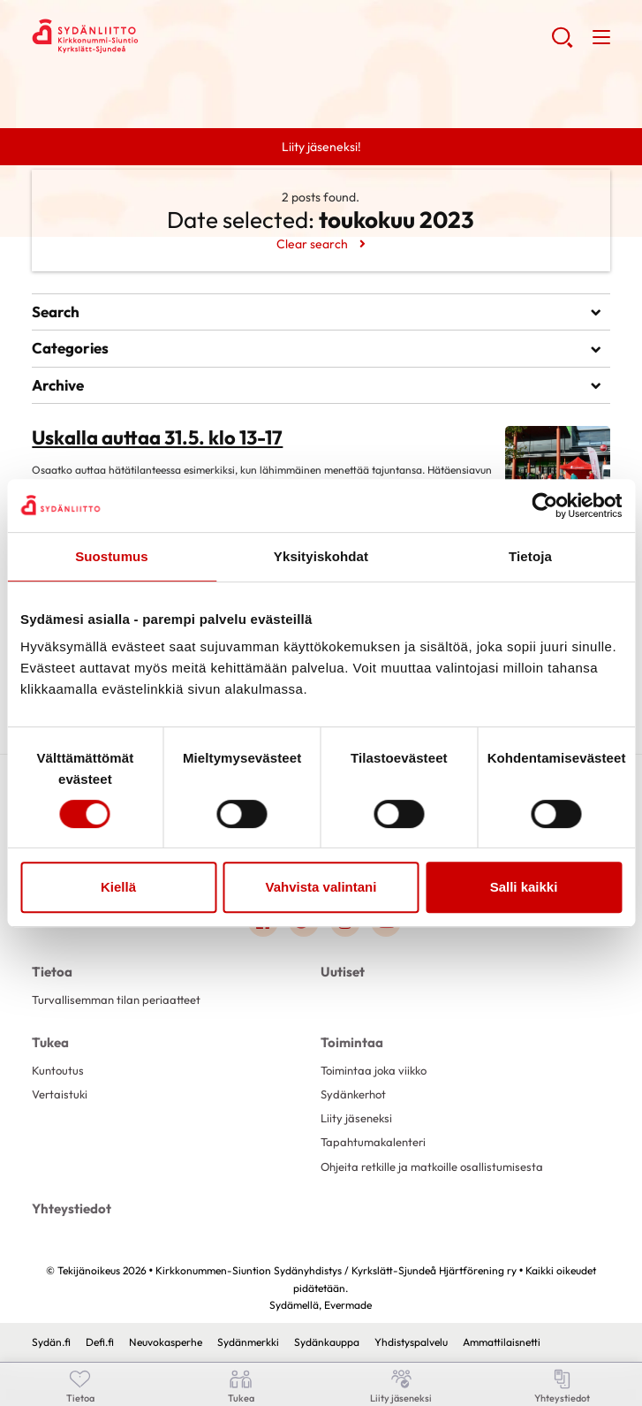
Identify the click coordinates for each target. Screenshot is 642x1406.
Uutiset (343, 971)
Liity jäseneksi (356, 1118)
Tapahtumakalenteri (373, 1142)
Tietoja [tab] (530, 556)
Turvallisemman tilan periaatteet (116, 999)
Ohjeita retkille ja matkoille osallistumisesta (432, 1166)
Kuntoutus (58, 1070)
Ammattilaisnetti (501, 1342)
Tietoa (52, 971)
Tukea (50, 1042)
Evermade (348, 1304)
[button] (562, 44)
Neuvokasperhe (165, 1342)
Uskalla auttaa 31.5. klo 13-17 (157, 437)
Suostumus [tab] (111, 556)
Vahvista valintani (321, 886)
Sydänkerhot (353, 1094)
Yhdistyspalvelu (411, 1342)
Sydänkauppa (326, 1342)
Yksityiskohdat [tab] (321, 556)
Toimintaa (352, 1042)
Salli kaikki (524, 886)
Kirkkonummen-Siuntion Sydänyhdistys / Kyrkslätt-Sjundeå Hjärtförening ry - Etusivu (173, 36)
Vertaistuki (59, 1094)
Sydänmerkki (248, 1342)
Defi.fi (100, 1342)
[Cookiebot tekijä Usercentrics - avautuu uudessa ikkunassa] (544, 505)
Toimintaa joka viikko (374, 1070)
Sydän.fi (51, 1342)
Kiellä (118, 886)
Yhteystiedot (71, 1208)
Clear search (312, 244)
